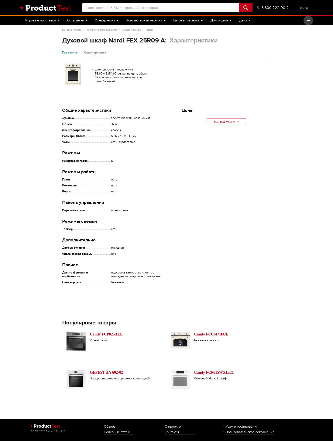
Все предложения (226, 121)
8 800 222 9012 (273, 8)
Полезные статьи (117, 432)
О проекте (173, 426)
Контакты (172, 432)
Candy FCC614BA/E (211, 334)
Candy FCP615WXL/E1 (214, 372)
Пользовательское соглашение (250, 432)
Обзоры (110, 426)
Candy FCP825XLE (106, 334)
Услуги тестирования (242, 426)
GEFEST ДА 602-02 (106, 372)
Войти (303, 8)
